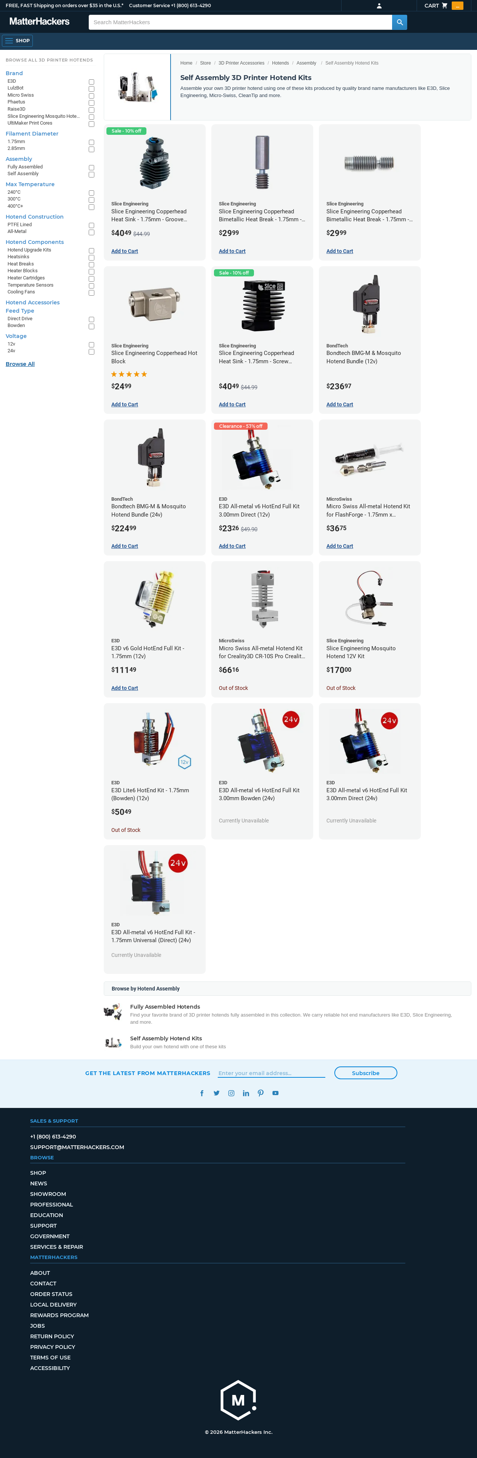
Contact (43, 1283)
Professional (51, 1204)
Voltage (16, 336)
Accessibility (50, 1368)
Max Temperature (30, 184)
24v (11, 350)
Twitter (216, 1093)
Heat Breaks (21, 264)
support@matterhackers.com (77, 1147)
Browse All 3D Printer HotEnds (49, 60)
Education (46, 1215)
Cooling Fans (21, 292)
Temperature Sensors (31, 285)
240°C (14, 192)
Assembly (306, 63)
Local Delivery (53, 1304)
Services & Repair (56, 1247)
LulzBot (15, 88)
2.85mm (16, 148)
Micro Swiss (21, 95)
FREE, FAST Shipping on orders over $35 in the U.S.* (64, 5)
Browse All (20, 364)
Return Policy (52, 1336)
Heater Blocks (23, 270)
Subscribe (366, 1073)
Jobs (37, 1325)
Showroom (48, 1194)
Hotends (280, 63)
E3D (12, 81)
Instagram (231, 1093)
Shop (38, 1172)
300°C (14, 199)
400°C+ (15, 206)
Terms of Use (50, 1357)
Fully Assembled (25, 167)
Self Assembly (23, 173)
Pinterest (260, 1093)
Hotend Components (35, 242)
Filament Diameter (32, 133)
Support (43, 1225)
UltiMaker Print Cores (30, 123)
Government (49, 1236)
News (38, 1183)
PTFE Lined (20, 224)
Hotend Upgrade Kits (29, 250)
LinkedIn (245, 1093)
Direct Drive (20, 318)
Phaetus (16, 102)
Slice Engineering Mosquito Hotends (44, 116)
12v (11, 344)
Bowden (16, 325)
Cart (444, 6)
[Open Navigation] (17, 41)
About (40, 1273)
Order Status (51, 1294)
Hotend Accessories (33, 302)
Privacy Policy (52, 1347)
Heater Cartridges (26, 278)
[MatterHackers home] (238, 1401)
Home (186, 63)
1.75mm (16, 141)
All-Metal (17, 231)
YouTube (275, 1093)
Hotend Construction (35, 216)
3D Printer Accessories (241, 63)
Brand (14, 73)
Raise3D (17, 109)
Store (205, 63)
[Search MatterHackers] (399, 22)
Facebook (201, 1093)
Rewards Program (59, 1315)
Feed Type (20, 310)
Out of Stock (233, 688)
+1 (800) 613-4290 (191, 5)
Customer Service (149, 5)
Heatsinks (18, 256)
